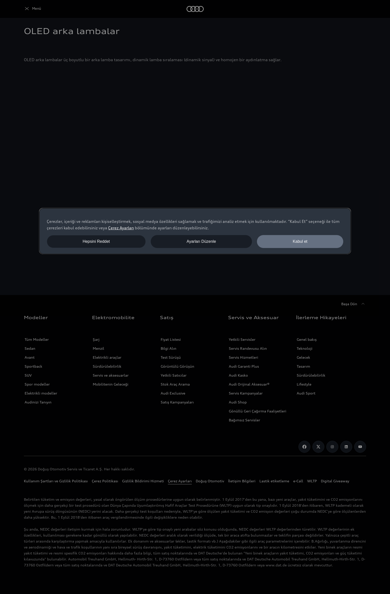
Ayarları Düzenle (201, 241)
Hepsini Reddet (96, 241)
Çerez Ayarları (121, 227)
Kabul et (300, 241)
